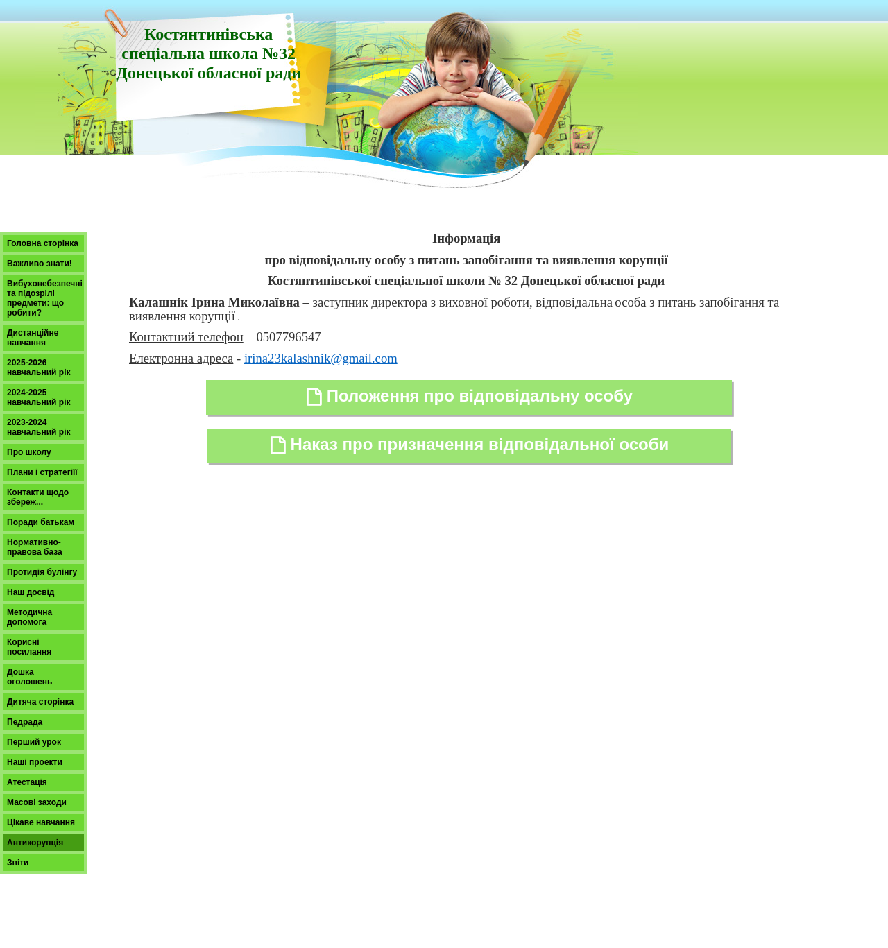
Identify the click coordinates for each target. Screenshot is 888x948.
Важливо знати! (39, 263)
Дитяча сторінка (40, 702)
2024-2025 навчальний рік (39, 397)
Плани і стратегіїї (42, 472)
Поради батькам (40, 522)
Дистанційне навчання (32, 337)
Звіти (17, 863)
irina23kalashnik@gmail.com (321, 358)
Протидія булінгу (42, 572)
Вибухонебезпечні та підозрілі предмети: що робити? (45, 298)
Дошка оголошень (29, 677)
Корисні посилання (29, 647)
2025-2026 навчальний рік (39, 367)
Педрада (24, 722)
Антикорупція (35, 842)
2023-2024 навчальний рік (39, 427)
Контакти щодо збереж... (38, 497)
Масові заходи (37, 802)
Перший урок (34, 742)
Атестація (27, 782)
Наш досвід (30, 592)
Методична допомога (29, 617)
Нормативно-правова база (34, 547)
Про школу (29, 452)
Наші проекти (34, 762)
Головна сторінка (42, 243)
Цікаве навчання (41, 822)
